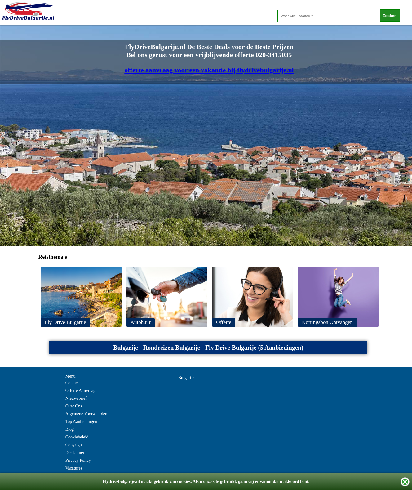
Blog (69, 429)
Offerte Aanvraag (80, 390)
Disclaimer (74, 452)
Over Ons (73, 406)
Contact (72, 382)
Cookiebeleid (77, 437)
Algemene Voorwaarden (86, 413)
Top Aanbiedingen (81, 421)
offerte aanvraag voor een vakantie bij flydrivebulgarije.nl (209, 70)
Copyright (74, 445)
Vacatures (73, 468)
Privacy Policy (78, 460)
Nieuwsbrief (76, 398)
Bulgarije (186, 377)
